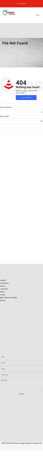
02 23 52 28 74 (21, 3)
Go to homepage (26, 97)
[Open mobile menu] (38, 15)
